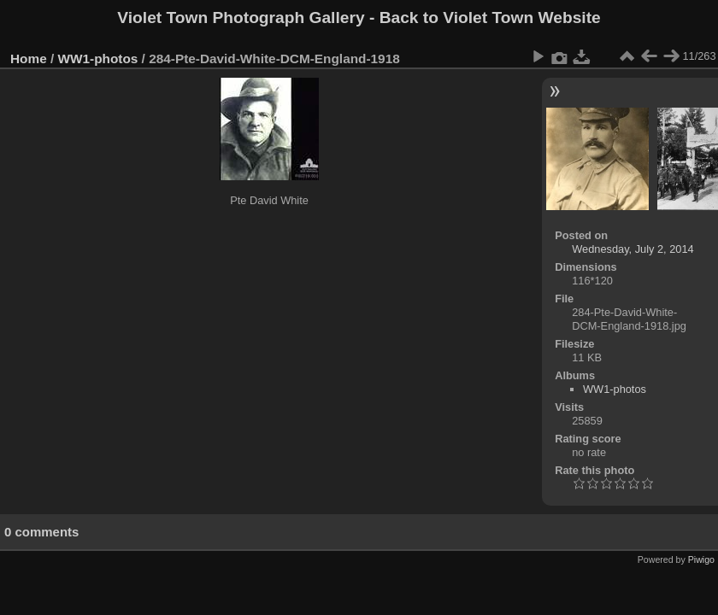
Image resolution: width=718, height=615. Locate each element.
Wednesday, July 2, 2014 (633, 249)
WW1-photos (98, 58)
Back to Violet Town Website (490, 17)
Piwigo (701, 559)
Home (28, 58)
